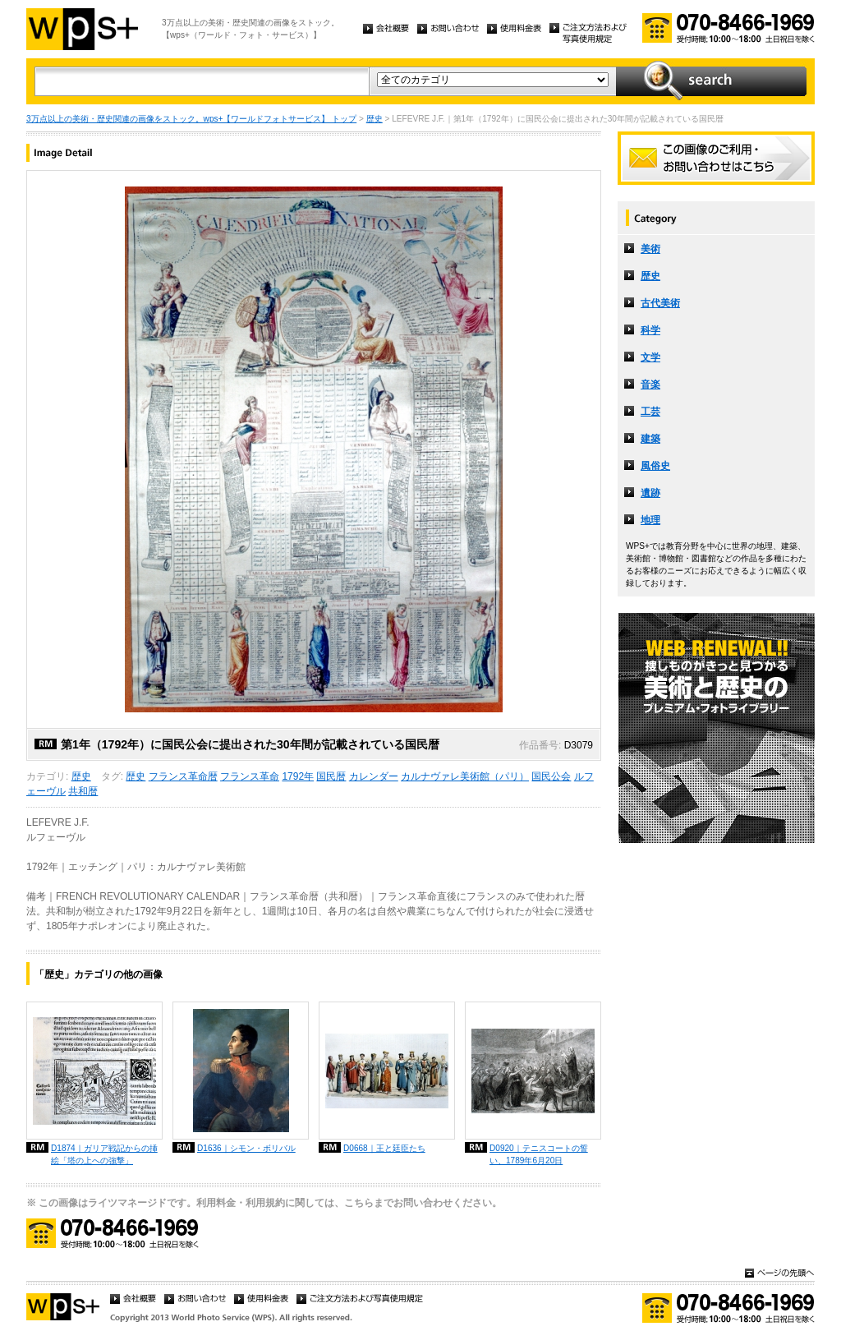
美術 (650, 249)
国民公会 (551, 776)
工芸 (650, 411)
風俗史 (655, 466)
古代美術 (660, 303)
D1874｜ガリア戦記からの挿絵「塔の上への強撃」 (104, 1154)
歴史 (374, 118)
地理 (650, 520)
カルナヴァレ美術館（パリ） (465, 776)
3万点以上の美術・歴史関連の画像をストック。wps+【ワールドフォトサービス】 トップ (191, 118)
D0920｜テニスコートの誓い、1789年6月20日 (538, 1154)
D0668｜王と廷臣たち (384, 1148)
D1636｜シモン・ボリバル (246, 1148)
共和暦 (83, 791)
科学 (650, 330)
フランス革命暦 (183, 776)
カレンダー (373, 776)
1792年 (298, 776)
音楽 (650, 384)
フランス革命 (249, 776)
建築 (650, 438)
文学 (650, 357)
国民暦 (331, 776)
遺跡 (650, 493)
